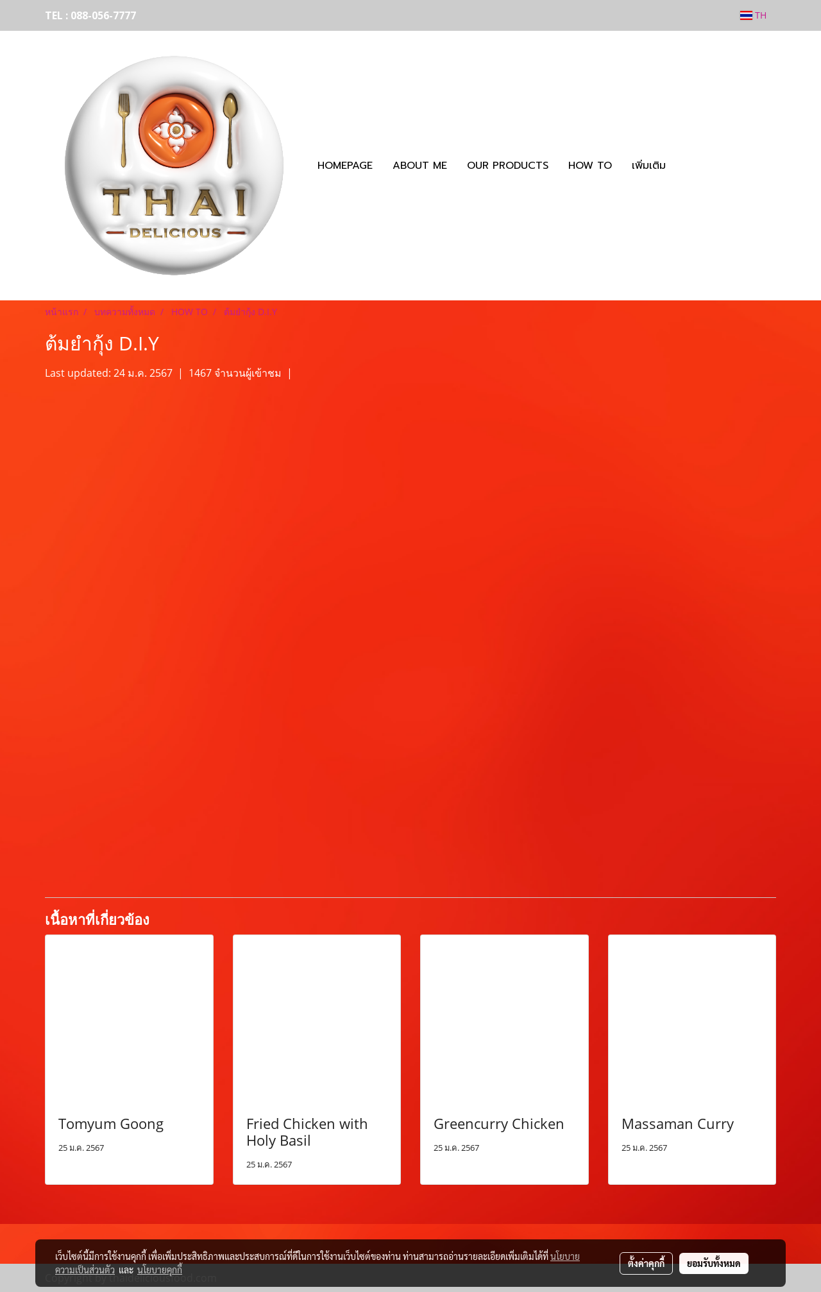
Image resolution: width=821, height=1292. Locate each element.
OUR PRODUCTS (507, 165)
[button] (687, 165)
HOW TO (590, 165)
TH (753, 15)
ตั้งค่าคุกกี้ (646, 1263)
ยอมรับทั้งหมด (714, 1263)
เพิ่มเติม (649, 165)
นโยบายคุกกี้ (159, 1269)
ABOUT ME (420, 165)
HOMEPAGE (345, 165)
